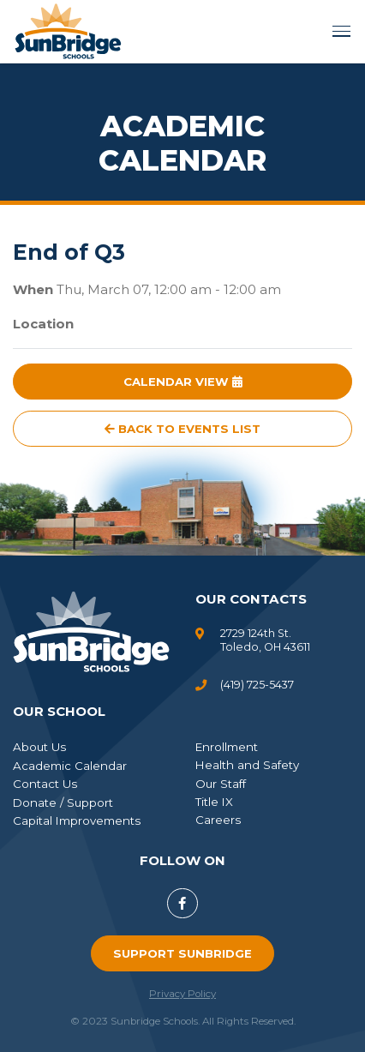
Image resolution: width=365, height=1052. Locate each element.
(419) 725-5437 (257, 684)
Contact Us (45, 784)
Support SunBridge (182, 953)
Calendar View (182, 381)
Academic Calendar (70, 765)
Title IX (214, 802)
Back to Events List (182, 429)
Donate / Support (63, 802)
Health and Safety (247, 765)
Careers (218, 820)
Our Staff (220, 784)
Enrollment (226, 747)
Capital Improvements (77, 820)
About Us (39, 747)
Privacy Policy (182, 994)
